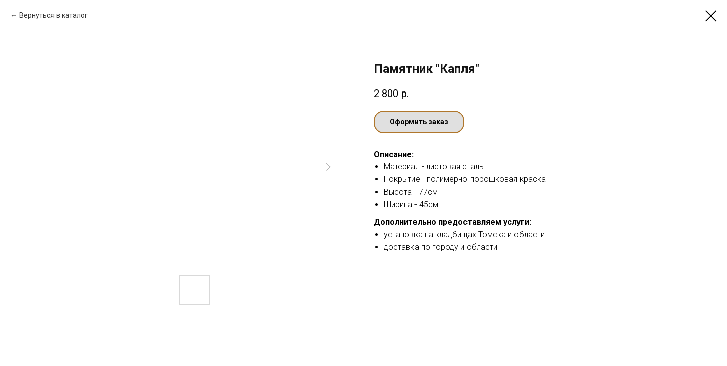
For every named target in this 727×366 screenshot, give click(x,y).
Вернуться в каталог (53, 15)
